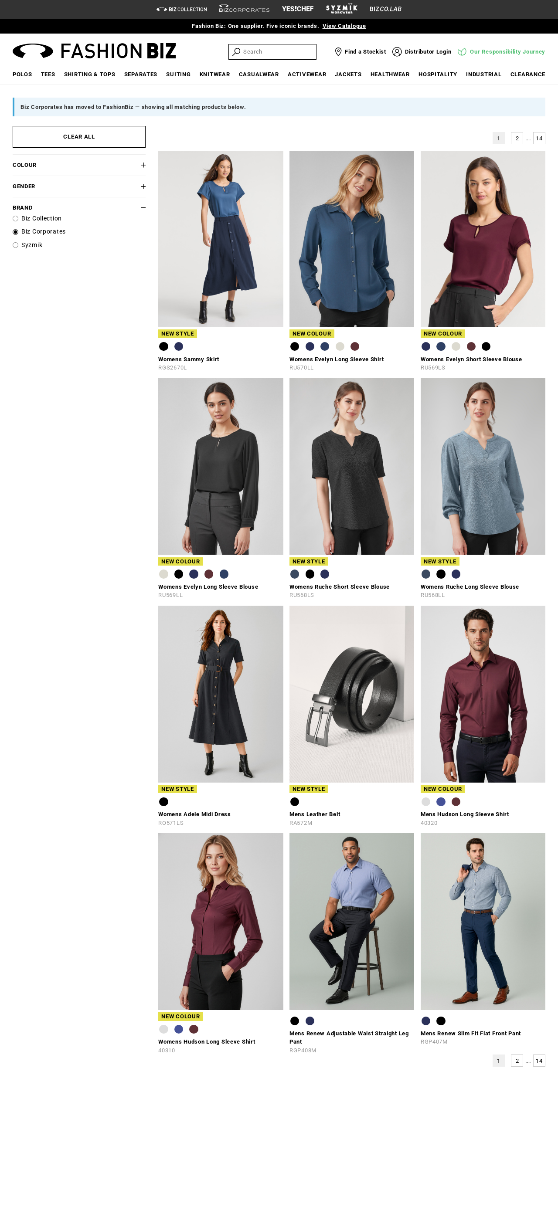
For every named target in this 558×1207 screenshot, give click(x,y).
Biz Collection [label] (41, 218)
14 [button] (539, 138)
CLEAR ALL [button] (79, 136)
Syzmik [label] (31, 245)
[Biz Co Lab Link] (385, 9)
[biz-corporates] (244, 9)
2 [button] (517, 138)
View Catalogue (344, 26)
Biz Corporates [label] (43, 231)
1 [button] (498, 138)
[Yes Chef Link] (297, 9)
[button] (134, 165)
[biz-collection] (182, 9)
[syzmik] (341, 9)
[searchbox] (279, 51)
